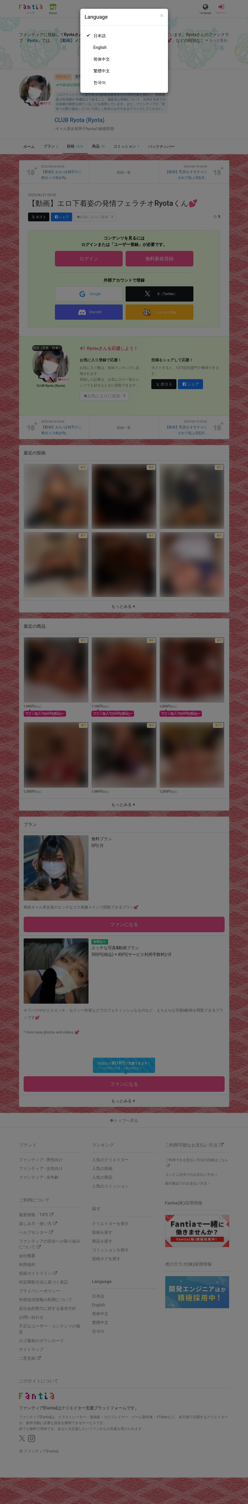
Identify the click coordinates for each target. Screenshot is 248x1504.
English (100, 47)
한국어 (99, 82)
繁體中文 (101, 71)
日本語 (99, 35)
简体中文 (101, 59)
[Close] (161, 16)
